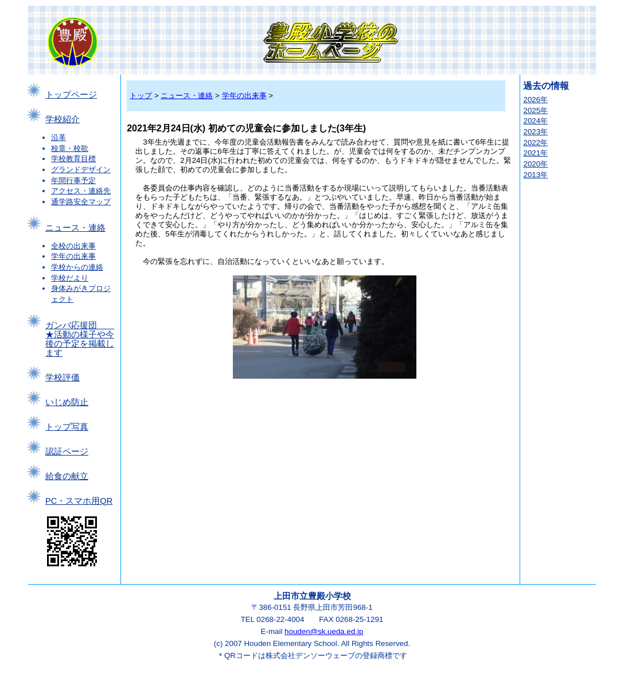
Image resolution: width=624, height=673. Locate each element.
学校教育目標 (73, 158)
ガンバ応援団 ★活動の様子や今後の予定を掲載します (79, 339)
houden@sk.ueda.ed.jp (323, 631)
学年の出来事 (73, 256)
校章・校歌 (69, 148)
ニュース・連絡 (75, 227)
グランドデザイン (81, 169)
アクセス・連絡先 (81, 190)
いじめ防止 (66, 402)
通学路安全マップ (81, 201)
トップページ (71, 94)
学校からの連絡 (77, 267)
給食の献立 (66, 476)
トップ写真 (66, 426)
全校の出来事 (73, 246)
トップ (141, 95)
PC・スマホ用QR (78, 500)
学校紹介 (62, 119)
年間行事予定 (73, 180)
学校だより (69, 278)
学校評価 (62, 377)
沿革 (58, 137)
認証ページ (66, 451)
